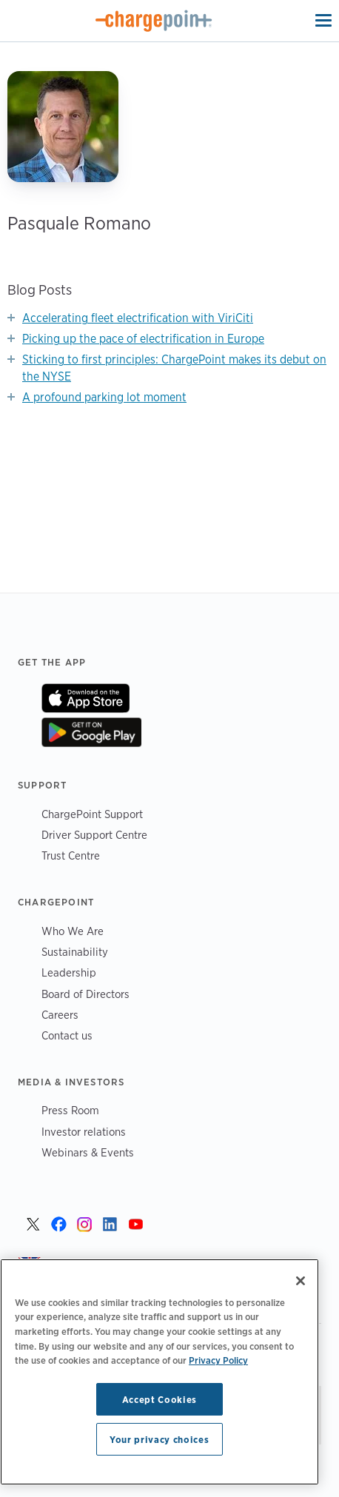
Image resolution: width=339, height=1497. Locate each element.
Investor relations (83, 1132)
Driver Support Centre (94, 835)
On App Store (85, 698)
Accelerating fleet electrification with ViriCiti (137, 318)
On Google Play (91, 732)
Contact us (67, 1035)
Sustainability (74, 952)
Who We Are (72, 931)
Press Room (70, 1110)
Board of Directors (85, 994)
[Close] (300, 1281)
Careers (59, 1015)
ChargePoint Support (92, 814)
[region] (159, 1372)
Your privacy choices (159, 1439)
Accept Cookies (159, 1399)
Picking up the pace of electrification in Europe (143, 339)
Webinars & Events (87, 1152)
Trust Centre (70, 855)
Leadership (68, 972)
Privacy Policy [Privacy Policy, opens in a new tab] (218, 1360)
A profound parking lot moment (104, 397)
